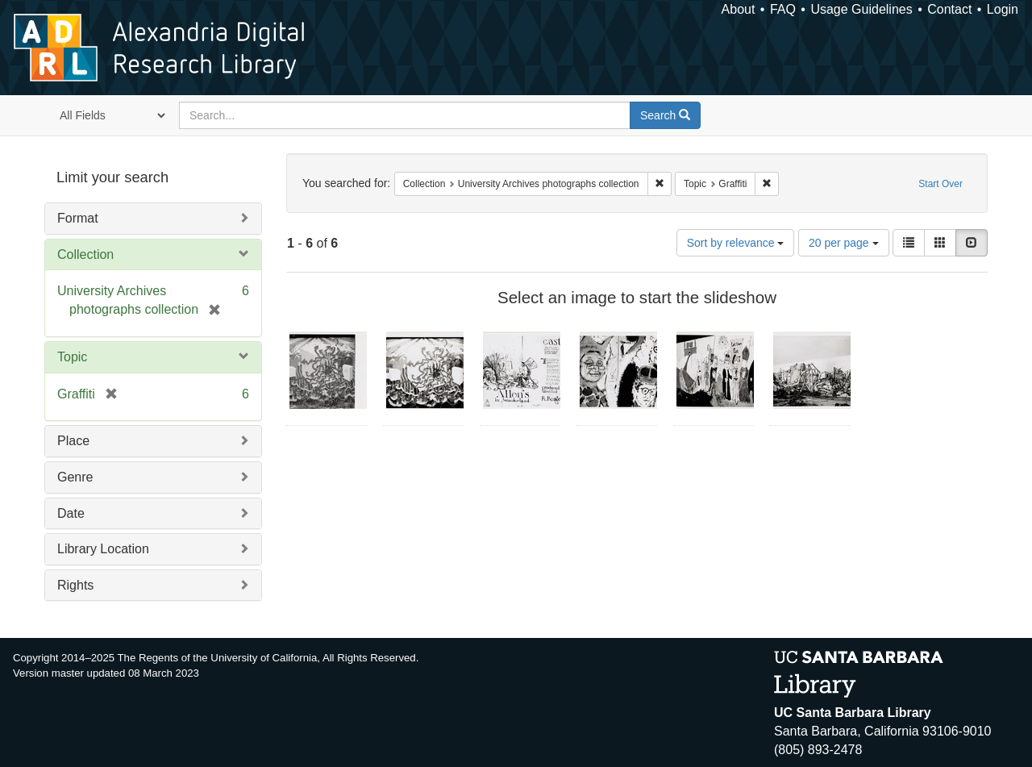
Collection (85, 254)
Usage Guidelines (861, 9)
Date (71, 513)
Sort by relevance (735, 242)
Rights (75, 585)
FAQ (783, 9)
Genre (75, 477)
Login (1002, 9)
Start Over (940, 184)
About (738, 9)
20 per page (844, 242)
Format (77, 218)
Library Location (103, 549)
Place (73, 441)
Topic (72, 357)
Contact (949, 9)
